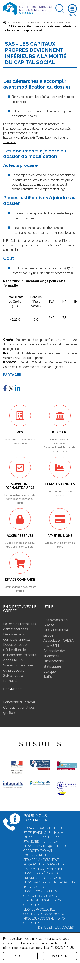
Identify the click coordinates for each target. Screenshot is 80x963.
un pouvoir (19, 213)
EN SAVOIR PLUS (62, 947)
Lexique (49, 671)
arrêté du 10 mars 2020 (61, 340)
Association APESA (58, 640)
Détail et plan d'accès (56, 927)
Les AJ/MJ (51, 646)
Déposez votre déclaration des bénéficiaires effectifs (19, 650)
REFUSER (20, 956)
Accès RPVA (13, 660)
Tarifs (47, 677)
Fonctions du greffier (19, 702)
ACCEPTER (59, 956)
